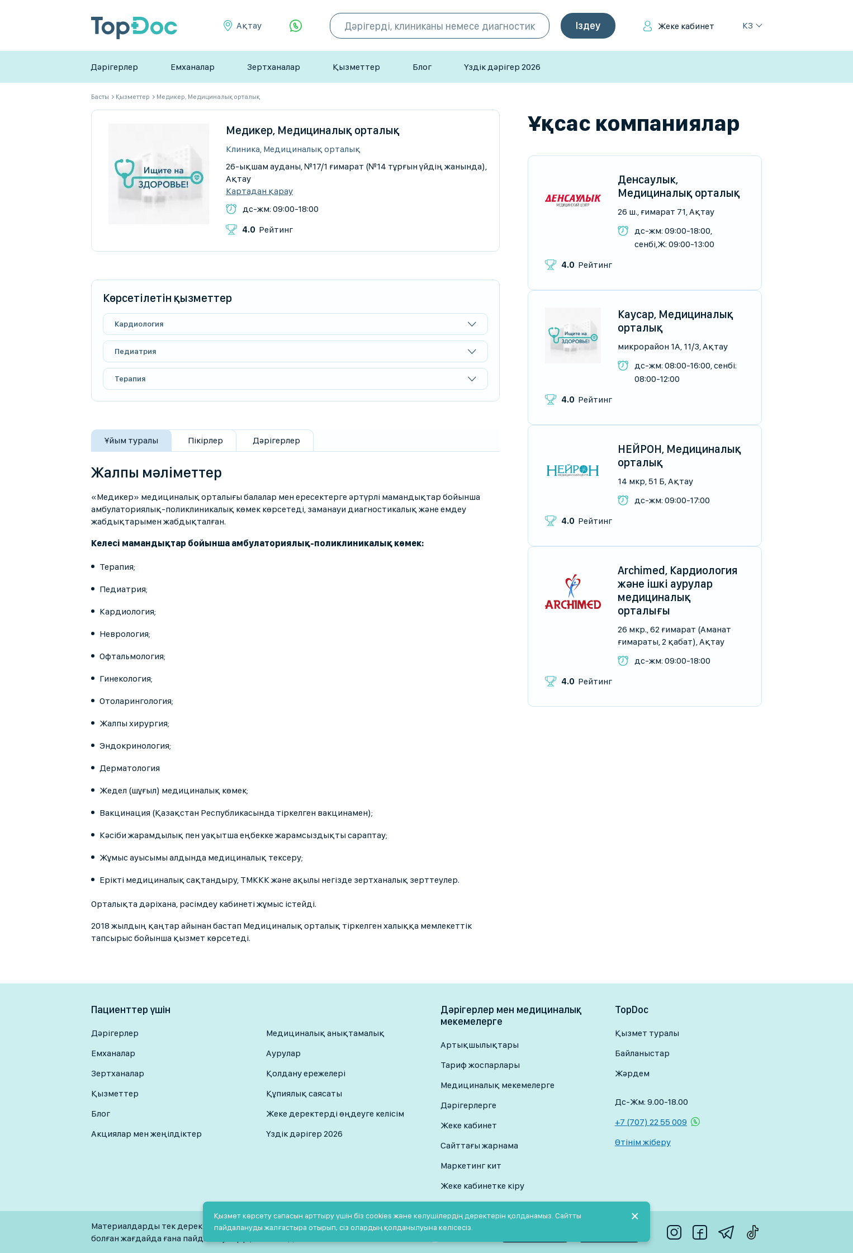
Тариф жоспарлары (480, 1065)
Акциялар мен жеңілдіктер (146, 1133)
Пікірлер (205, 440)
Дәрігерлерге (468, 1105)
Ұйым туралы (131, 440)
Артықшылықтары (479, 1044)
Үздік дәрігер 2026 (502, 67)
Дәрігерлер (114, 67)
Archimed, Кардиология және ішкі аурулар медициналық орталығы (677, 590)
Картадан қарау (259, 191)
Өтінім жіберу (643, 1142)
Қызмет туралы (647, 1033)
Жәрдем (632, 1073)
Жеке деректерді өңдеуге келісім (335, 1113)
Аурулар (283, 1053)
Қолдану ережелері (305, 1073)
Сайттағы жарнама (479, 1145)
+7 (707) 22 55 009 (651, 1122)
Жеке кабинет (686, 26)
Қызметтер (356, 67)
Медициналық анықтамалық (325, 1033)
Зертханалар (273, 67)
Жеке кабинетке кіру (482, 1185)
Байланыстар (642, 1053)
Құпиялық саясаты (304, 1093)
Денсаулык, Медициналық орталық (679, 186)
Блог (422, 67)
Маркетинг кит (470, 1165)
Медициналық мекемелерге (497, 1085)
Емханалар (192, 67)
